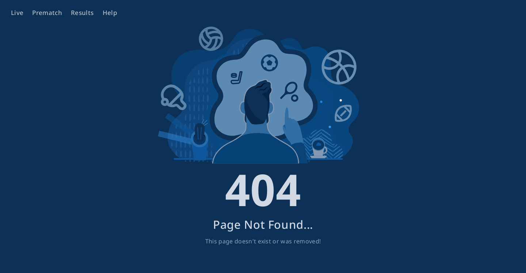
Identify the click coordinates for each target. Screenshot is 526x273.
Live (17, 12)
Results (82, 12)
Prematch (47, 12)
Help (110, 12)
